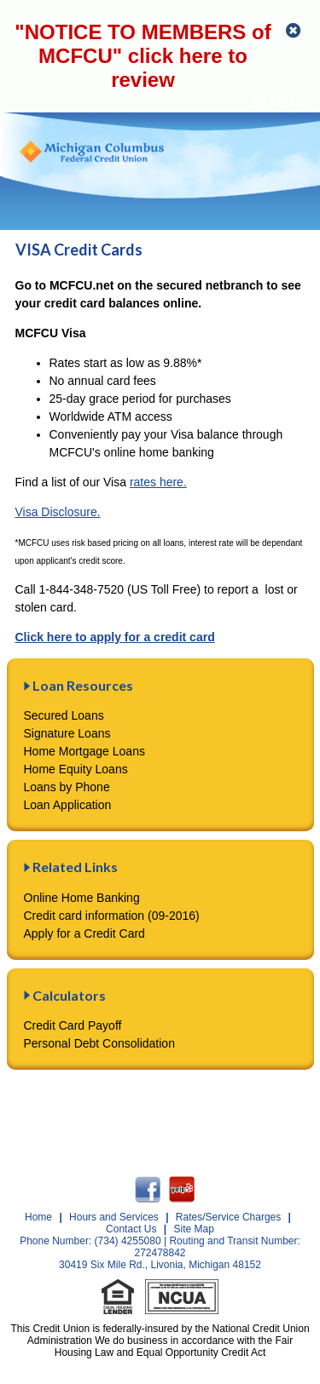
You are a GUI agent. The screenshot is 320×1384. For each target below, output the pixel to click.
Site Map (194, 1229)
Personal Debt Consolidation (99, 1043)
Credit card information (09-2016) (112, 915)
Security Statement (129, 1116)
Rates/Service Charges (228, 1217)
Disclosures (154, 1102)
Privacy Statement (252, 1102)
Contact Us (227, 1116)
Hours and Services (114, 1217)
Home (38, 1217)
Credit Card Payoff (73, 1025)
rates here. (158, 482)
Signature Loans (67, 733)
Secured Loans (64, 715)
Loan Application (68, 805)
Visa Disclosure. (58, 512)
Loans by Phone (67, 787)
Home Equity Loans (76, 769)
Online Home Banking (82, 897)
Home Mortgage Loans (84, 751)
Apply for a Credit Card (84, 933)
